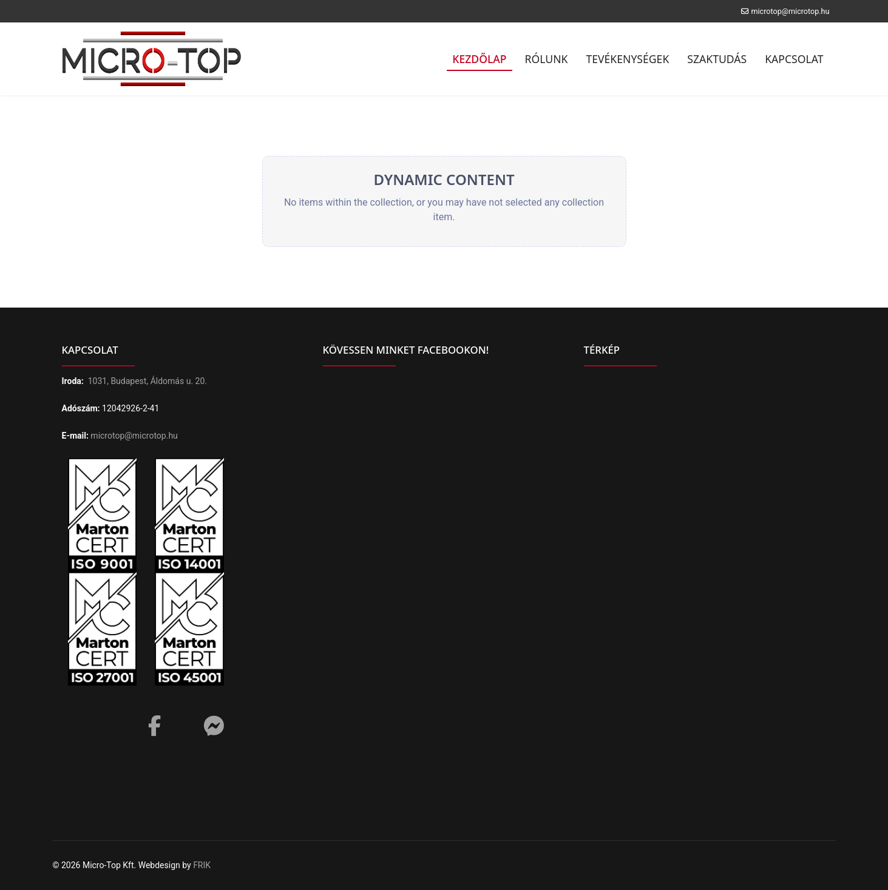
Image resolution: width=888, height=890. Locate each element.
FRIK (202, 865)
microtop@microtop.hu (790, 11)
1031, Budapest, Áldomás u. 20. (147, 381)
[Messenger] (213, 726)
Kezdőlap (479, 59)
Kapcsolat (794, 59)
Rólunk (546, 59)
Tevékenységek (627, 59)
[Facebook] (154, 722)
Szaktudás (717, 59)
